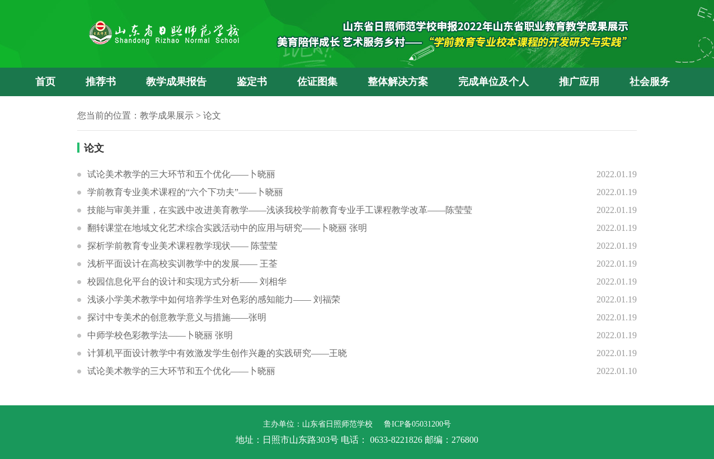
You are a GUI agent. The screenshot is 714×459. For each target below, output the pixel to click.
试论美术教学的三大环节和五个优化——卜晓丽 (181, 174)
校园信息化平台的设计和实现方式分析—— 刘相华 (186, 281)
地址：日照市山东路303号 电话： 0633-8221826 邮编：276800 (357, 439)
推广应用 (579, 81)
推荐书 (101, 81)
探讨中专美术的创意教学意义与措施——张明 (176, 317)
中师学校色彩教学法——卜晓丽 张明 (160, 335)
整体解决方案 (398, 81)
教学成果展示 (167, 115)
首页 (45, 81)
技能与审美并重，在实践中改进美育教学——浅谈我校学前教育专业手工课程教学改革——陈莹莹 (279, 210)
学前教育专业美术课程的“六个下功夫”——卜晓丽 (185, 192)
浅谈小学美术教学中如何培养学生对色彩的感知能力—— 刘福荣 (213, 299)
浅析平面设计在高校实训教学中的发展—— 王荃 (182, 263)
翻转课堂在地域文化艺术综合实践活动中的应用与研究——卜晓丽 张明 (227, 228)
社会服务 (650, 81)
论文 (212, 115)
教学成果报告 (176, 81)
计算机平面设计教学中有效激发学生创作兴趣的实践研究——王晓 (217, 353)
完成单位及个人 (493, 81)
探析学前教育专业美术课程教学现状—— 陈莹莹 (182, 245)
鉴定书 (252, 81)
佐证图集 (317, 81)
